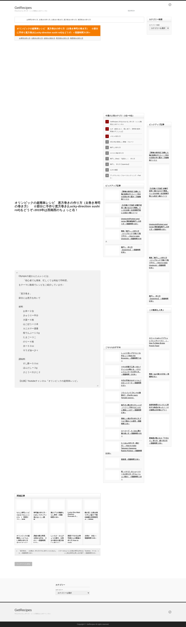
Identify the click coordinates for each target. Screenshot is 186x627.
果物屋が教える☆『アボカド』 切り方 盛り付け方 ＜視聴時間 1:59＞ (159, 440)
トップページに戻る (23, 564)
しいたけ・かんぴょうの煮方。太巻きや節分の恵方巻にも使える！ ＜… (57, 540)
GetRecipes (23, 8)
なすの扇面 (114, 170)
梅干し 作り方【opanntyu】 (120, 164)
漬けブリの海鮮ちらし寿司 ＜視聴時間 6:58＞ (57, 515)
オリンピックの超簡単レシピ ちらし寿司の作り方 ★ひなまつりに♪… (23, 540)
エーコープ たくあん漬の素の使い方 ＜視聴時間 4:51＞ (131, 433)
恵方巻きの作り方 (70, 20)
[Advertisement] (57, 62)
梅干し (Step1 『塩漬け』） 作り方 (122, 158)
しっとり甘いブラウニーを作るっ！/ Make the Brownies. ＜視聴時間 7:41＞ (131, 357)
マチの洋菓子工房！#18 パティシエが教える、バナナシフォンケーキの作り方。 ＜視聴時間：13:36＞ (131, 370)
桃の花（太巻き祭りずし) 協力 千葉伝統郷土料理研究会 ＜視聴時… (91, 516)
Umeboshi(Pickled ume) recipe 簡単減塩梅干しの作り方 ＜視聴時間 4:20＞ (131, 221)
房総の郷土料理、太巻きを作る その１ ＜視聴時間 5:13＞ (40, 539)
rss (169, 4)
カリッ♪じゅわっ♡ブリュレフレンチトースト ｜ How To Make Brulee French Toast (159, 342)
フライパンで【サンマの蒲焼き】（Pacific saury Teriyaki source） (131, 395)
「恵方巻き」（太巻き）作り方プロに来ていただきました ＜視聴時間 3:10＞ (37, 552)
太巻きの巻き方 (57, 20)
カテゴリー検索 (154, 25)
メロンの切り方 (115, 136)
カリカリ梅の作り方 (117, 153)
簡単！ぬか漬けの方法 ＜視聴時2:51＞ (159, 375)
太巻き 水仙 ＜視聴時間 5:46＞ (91, 537)
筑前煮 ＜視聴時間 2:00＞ (130, 459)
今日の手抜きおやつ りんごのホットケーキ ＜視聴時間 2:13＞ (131, 383)
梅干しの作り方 (115, 147)
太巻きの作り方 (44, 20)
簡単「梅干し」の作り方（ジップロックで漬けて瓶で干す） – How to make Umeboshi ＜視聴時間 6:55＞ (123, 236)
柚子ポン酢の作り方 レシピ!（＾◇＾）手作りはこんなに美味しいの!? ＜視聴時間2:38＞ (131, 409)
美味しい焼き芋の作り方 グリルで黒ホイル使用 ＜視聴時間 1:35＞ (131, 421)
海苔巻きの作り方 (84, 20)
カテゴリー (59, 590)
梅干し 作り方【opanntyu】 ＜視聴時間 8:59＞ (130, 249)
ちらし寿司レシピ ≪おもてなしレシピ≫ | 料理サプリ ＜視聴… (23, 516)
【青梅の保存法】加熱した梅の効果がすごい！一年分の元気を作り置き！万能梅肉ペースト (131, 195)
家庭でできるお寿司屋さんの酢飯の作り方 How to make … (74, 539)
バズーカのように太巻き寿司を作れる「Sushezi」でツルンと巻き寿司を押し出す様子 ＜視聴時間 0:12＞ (77, 552)
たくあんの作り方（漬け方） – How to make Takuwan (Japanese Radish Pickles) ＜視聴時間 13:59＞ (123, 448)
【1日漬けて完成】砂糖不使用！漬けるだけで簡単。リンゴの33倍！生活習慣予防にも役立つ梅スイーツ (131, 209)
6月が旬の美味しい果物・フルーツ (122, 142)
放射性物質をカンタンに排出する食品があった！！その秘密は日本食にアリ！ (159, 407)
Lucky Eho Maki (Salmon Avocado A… (74, 514)
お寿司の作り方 (32, 20)
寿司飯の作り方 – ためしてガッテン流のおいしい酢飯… (40, 516)
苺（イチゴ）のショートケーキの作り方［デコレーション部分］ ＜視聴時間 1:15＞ (131, 475)
